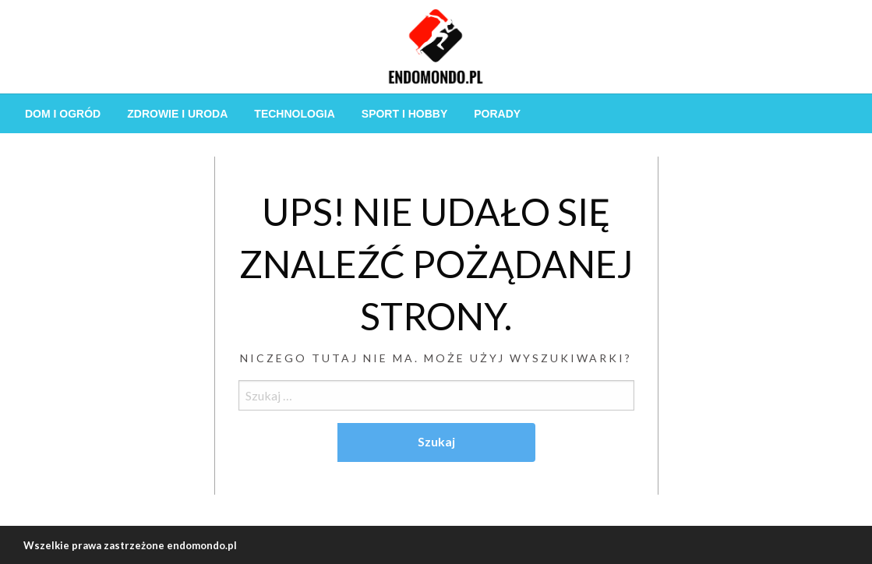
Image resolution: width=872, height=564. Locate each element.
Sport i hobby (404, 114)
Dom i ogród (63, 114)
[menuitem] (63, 113)
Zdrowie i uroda (177, 114)
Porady (497, 114)
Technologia (294, 114)
